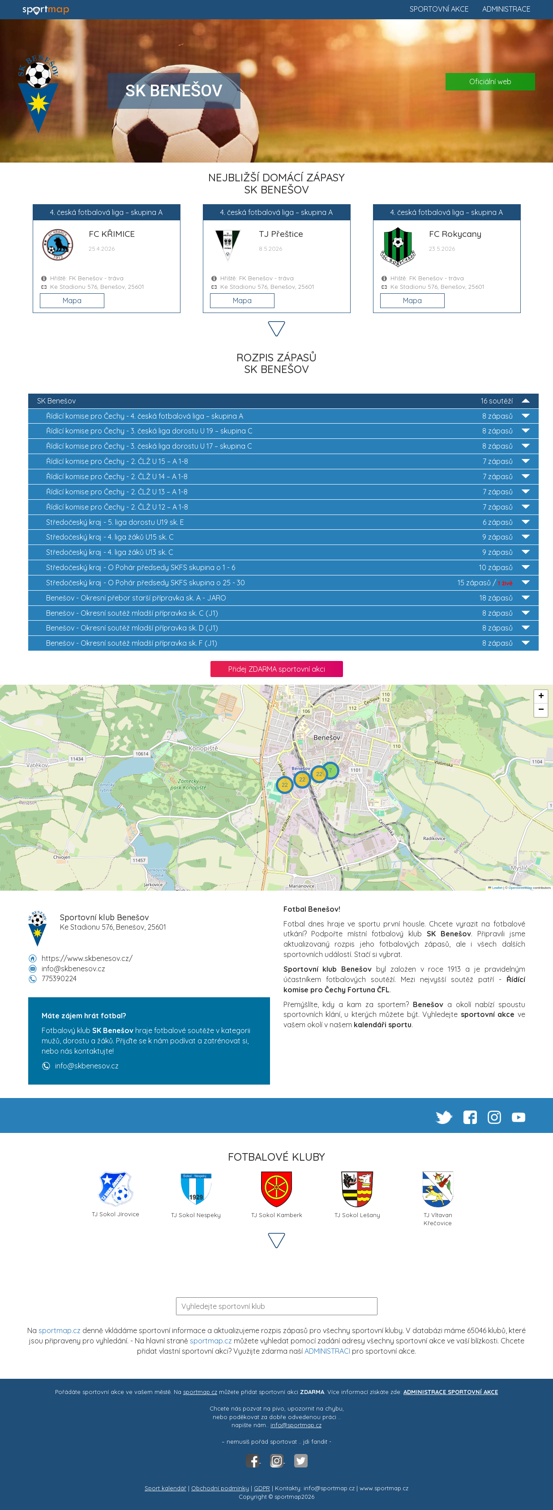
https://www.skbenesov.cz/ (87, 958)
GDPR (262, 1488)
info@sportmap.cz (296, 1424)
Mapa (72, 300)
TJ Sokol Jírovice (115, 1194)
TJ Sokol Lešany (357, 1194)
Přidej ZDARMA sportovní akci (276, 669)
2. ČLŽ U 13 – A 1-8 (288, 492)
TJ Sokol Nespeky (196, 1194)
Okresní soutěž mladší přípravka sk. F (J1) (288, 643)
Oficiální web (490, 81)
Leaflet (495, 888)
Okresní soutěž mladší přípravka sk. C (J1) (288, 613)
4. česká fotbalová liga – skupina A (288, 416)
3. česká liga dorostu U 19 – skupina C (288, 431)
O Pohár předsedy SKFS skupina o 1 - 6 (288, 567)
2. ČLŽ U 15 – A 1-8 (288, 461)
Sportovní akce (439, 8)
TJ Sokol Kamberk (276, 1194)
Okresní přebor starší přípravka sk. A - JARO (288, 598)
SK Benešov (283, 401)
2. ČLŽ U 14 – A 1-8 (288, 477)
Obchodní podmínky (220, 1488)
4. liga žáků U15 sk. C (288, 537)
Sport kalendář (165, 1488)
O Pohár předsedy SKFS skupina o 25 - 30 (288, 583)
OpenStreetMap (520, 888)
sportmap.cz (60, 1330)
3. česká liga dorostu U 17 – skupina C (288, 446)
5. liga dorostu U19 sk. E (288, 522)
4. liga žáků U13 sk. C (288, 552)
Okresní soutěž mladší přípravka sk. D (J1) (288, 628)
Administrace (506, 8)
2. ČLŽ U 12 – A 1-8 (288, 507)
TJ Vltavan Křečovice (438, 1198)
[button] (330, 771)
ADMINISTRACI (327, 1351)
